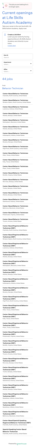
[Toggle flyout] (31, 64)
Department (7, 62)
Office (5, 69)
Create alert (12, 46)
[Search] (17, 57)
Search (6, 55)
